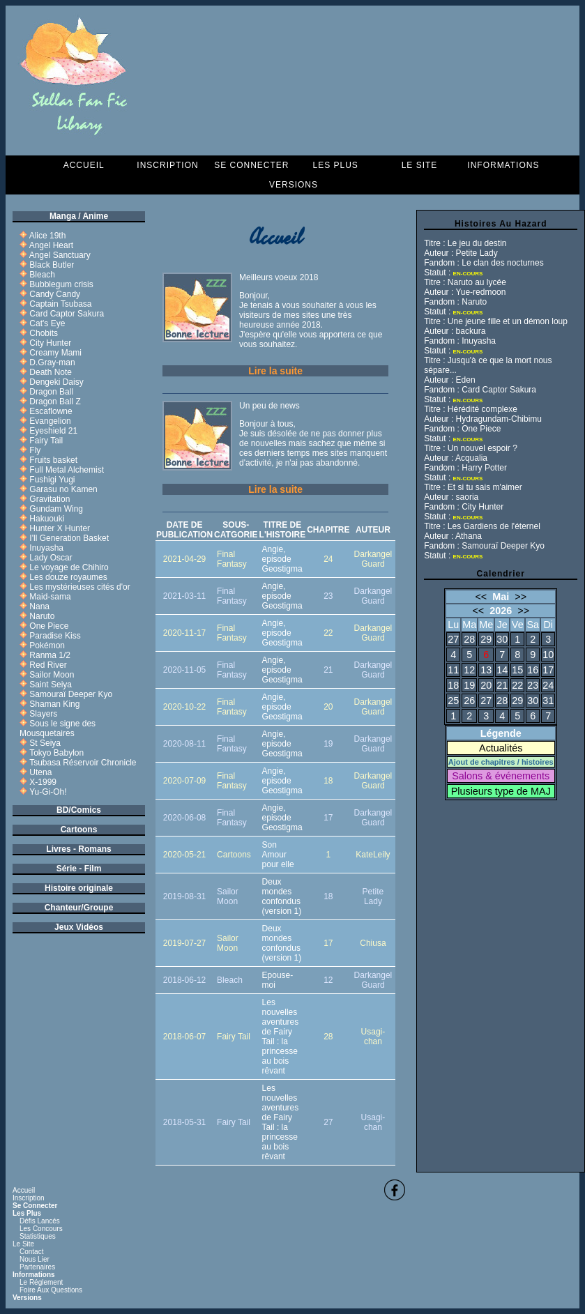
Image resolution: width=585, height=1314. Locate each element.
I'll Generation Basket (69, 538)
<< (481, 596)
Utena (40, 772)
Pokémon (47, 645)
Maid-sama (49, 597)
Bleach (42, 275)
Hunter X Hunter (59, 528)
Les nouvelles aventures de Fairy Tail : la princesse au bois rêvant (280, 1037)
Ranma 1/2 (49, 655)
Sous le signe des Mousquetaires (58, 728)
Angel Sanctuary (60, 255)
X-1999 (42, 782)
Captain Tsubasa (60, 304)
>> (520, 596)
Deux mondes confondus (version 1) (282, 896)
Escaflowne (50, 411)
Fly (34, 450)
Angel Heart (51, 245)
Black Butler (51, 265)
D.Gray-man (52, 362)
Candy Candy (54, 294)
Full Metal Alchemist (66, 470)
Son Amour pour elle (278, 854)
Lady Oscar (50, 558)
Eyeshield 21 (53, 431)
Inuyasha (46, 548)
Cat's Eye (47, 323)
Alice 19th (47, 235)
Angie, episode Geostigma (282, 559)
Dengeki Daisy (56, 382)
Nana (39, 606)
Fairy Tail (46, 440)
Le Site (420, 165)
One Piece (48, 626)
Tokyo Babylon (56, 753)
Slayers (43, 714)
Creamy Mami (55, 353)
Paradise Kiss (54, 636)
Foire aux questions (51, 1290)
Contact (31, 1251)
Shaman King (54, 704)
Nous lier (35, 1259)
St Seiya (45, 743)
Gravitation (49, 499)
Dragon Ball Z (54, 401)
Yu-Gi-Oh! (47, 792)
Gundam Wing (56, 509)
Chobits (43, 333)
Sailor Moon (51, 675)
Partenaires (37, 1267)
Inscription (167, 165)
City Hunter (50, 343)
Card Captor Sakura (66, 314)
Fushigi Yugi (52, 479)
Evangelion (49, 421)
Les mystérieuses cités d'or (79, 587)
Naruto (41, 616)
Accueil (84, 165)
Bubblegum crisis (61, 284)
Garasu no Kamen (63, 489)
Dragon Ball (51, 392)
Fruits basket (53, 460)
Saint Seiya (50, 684)
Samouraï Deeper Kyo (70, 694)
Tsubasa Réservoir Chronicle (82, 762)
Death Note (50, 372)
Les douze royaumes (68, 577)
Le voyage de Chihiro (68, 567)
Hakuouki (46, 519)
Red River (47, 665)
